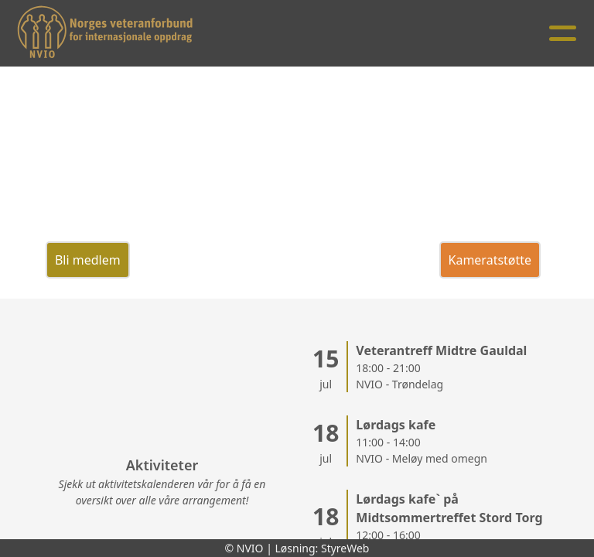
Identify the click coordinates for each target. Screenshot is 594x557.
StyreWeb (345, 548)
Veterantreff (182, 259)
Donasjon (271, 259)
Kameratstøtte (490, 259)
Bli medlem (88, 259)
